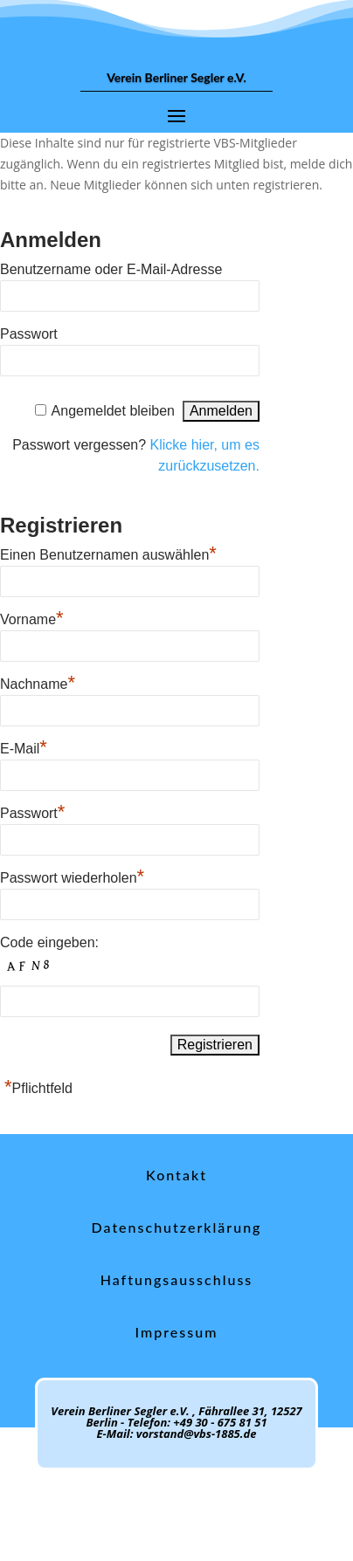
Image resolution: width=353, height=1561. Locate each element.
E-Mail (23, 746)
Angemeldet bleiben (113, 410)
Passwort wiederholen (72, 875)
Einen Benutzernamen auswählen (108, 552)
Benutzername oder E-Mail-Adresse (111, 269)
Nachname (37, 681)
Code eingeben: (49, 942)
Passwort (29, 334)
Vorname (32, 617)
